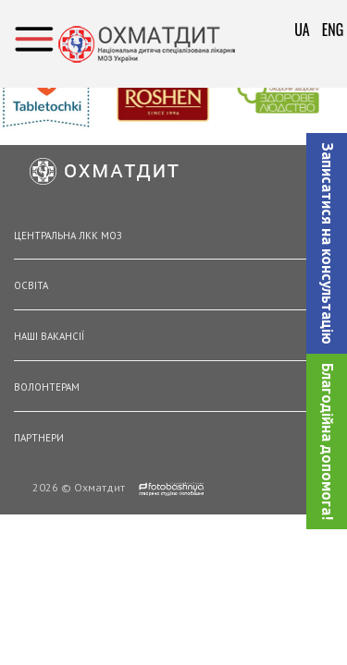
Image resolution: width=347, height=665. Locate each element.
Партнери (39, 437)
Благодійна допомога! (327, 441)
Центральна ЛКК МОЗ (68, 235)
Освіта (31, 285)
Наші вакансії (49, 336)
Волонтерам (47, 387)
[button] (326, 243)
